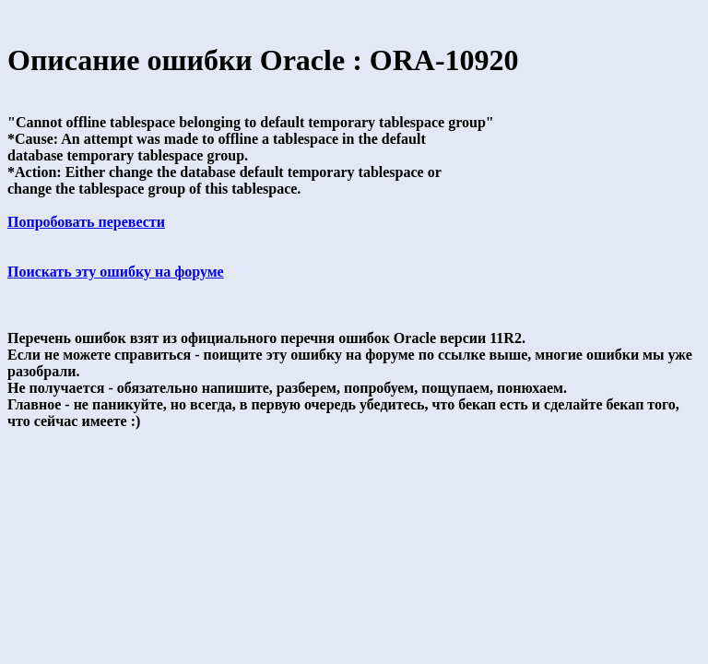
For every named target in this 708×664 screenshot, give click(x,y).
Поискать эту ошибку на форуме (115, 271)
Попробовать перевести (86, 222)
